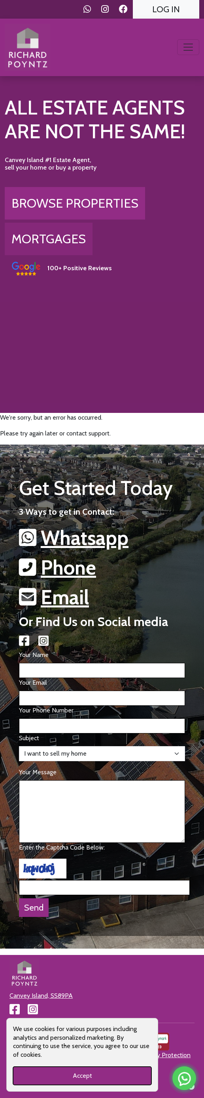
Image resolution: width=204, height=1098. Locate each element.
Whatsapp (84, 538)
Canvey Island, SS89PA (41, 995)
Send (33, 907)
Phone (68, 568)
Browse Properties (74, 203)
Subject (29, 738)
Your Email (33, 682)
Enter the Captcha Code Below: (62, 847)
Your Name (34, 655)
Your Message (38, 772)
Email (65, 597)
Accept (82, 1075)
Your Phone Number (46, 710)
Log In (166, 9)
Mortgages (48, 238)
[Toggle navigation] (188, 47)
